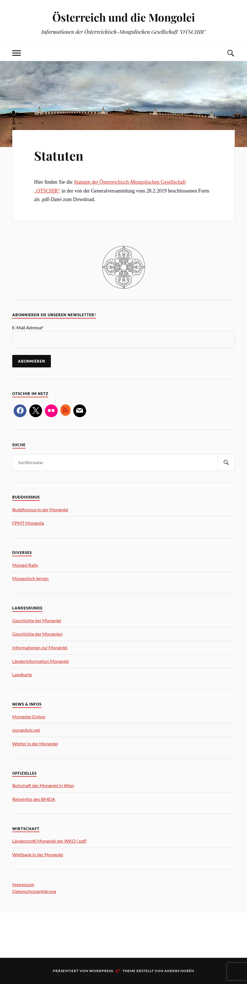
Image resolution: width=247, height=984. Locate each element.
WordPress (101, 971)
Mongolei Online (28, 716)
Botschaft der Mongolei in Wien (43, 785)
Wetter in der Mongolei (35, 743)
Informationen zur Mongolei (39, 647)
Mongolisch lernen (30, 578)
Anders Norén (179, 971)
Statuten (58, 155)
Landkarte (22, 674)
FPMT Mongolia (28, 523)
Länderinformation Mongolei (40, 661)
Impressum (23, 884)
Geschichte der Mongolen (37, 633)
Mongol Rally (25, 565)
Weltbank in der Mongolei (37, 854)
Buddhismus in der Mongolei (40, 509)
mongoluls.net (26, 730)
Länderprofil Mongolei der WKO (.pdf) (49, 841)
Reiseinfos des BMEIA (33, 799)
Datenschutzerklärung (34, 891)
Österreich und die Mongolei (123, 17)
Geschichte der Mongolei (36, 620)
